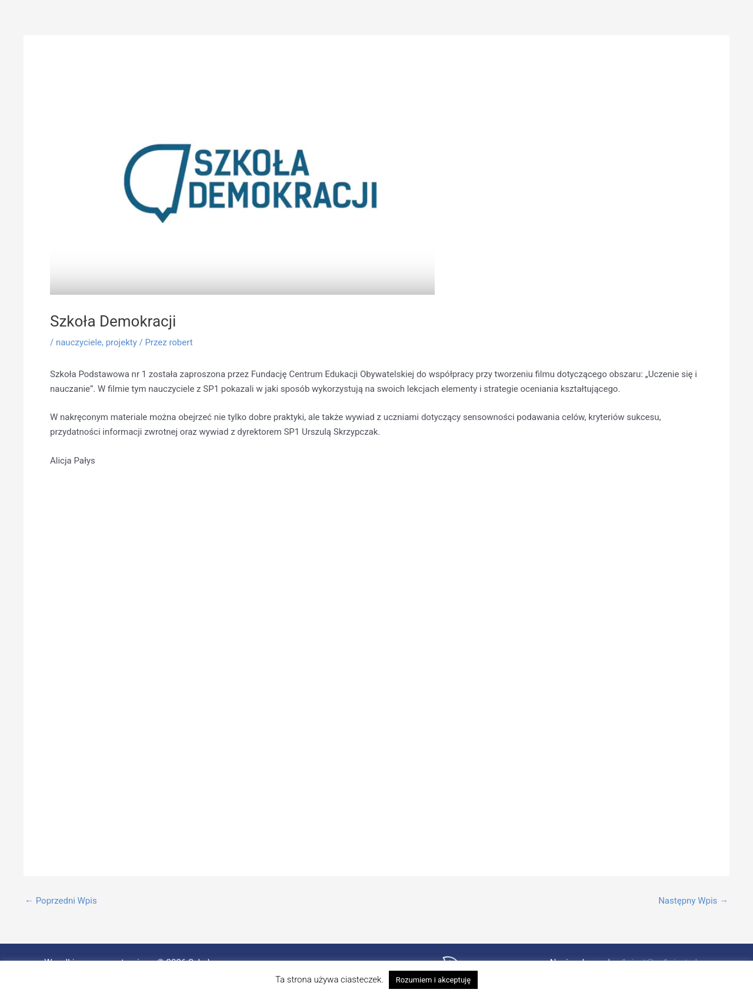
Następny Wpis (693, 901)
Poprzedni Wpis (61, 901)
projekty (121, 342)
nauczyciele (79, 342)
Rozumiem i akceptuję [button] (433, 979)
